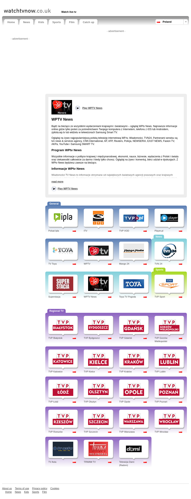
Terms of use (22, 488)
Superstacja (54, 296)
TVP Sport (160, 296)
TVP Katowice (55, 371)
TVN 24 (158, 263)
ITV (85, 230)
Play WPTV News (68, 188)
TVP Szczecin (91, 432)
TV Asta (52, 462)
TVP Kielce (89, 371)
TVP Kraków (125, 371)
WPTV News (90, 296)
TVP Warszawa (127, 432)
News (26, 22)
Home (11, 22)
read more (57, 181)
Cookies (54, 488)
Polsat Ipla (53, 230)
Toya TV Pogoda (127, 296)
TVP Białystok (55, 338)
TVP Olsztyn (90, 401)
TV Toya (52, 263)
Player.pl (159, 230)
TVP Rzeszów (55, 432)
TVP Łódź (53, 401)
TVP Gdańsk (125, 338)
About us (7, 488)
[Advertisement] (52, 3)
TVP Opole (124, 401)
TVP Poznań (161, 401)
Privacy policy (39, 488)
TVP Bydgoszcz (92, 338)
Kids (41, 22)
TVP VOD (124, 230)
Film (72, 22)
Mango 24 (124, 263)
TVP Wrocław (161, 432)
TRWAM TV (90, 462)
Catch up (88, 22)
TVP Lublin (160, 371)
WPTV (87, 263)
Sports (56, 22)
